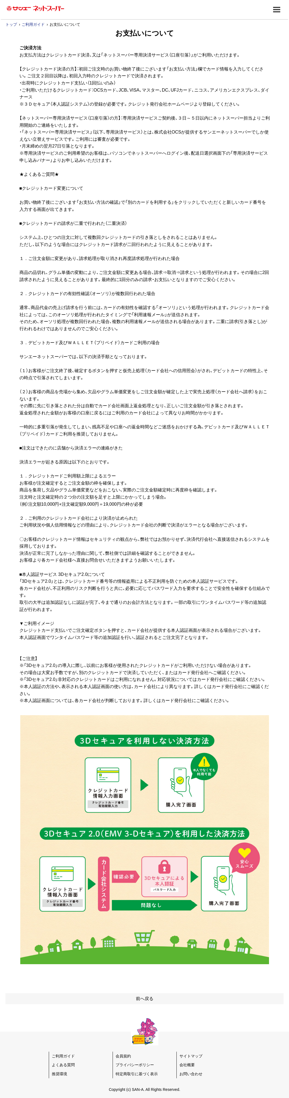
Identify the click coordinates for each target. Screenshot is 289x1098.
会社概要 (187, 1065)
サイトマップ (190, 1056)
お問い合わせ (190, 1074)
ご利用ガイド (33, 24)
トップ (11, 24)
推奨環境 (59, 1074)
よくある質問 (63, 1065)
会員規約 (123, 1056)
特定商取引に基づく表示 (137, 1074)
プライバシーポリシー (135, 1065)
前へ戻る (144, 998)
